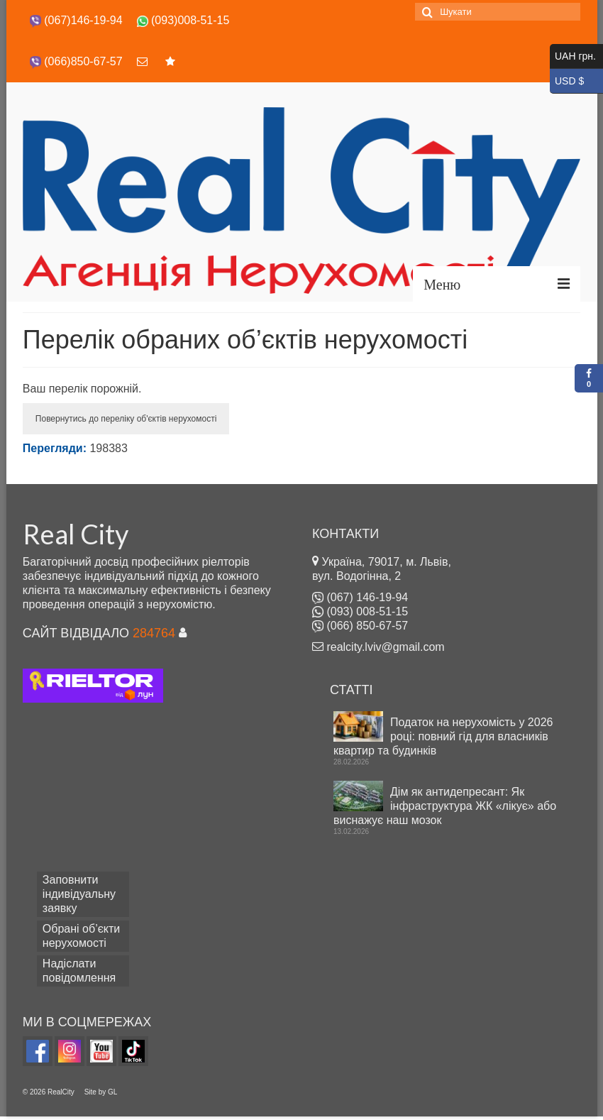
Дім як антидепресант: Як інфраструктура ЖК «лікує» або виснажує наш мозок (444, 806)
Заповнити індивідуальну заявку (79, 894)
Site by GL (101, 1092)
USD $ (576, 81)
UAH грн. (576, 56)
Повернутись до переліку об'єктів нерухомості (126, 419)
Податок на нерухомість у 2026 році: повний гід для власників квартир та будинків (443, 736)
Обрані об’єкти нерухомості (81, 936)
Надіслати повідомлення (79, 970)
